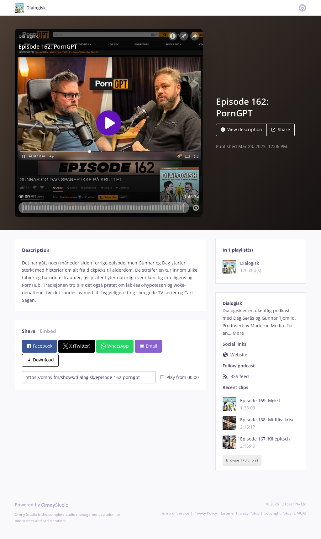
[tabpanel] (110, 281)
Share (280, 129)
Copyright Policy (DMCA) (285, 513)
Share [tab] (28, 331)
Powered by (41, 505)
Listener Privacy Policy (240, 513)
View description (241, 129)
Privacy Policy (205, 513)
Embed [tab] (48, 331)
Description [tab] (36, 250)
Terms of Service (174, 513)
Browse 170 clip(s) (242, 460)
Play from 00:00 (179, 377)
